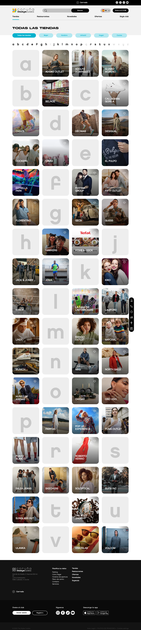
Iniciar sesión (21, 613)
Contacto (55, 581)
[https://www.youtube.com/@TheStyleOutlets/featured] (127, 2)
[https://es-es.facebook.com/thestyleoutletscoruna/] (120, 2)
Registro (39, 613)
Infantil (83, 35)
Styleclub (75, 580)
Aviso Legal (91, 628)
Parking (55, 572)
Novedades (72, 16)
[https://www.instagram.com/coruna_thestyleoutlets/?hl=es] (117, 2)
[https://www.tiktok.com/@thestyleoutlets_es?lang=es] (124, 2)
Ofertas (98, 16)
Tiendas (15, 16)
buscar (80, 10)
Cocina (119, 35)
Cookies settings (123, 628)
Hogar (101, 35)
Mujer (46, 35)
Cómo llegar (56, 574)
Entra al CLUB (120, 10)
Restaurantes (43, 16)
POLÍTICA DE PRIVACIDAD (106, 628)
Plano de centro (58, 579)
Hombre (64, 35)
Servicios (55, 584)
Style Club (124, 16)
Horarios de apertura (60, 577)
